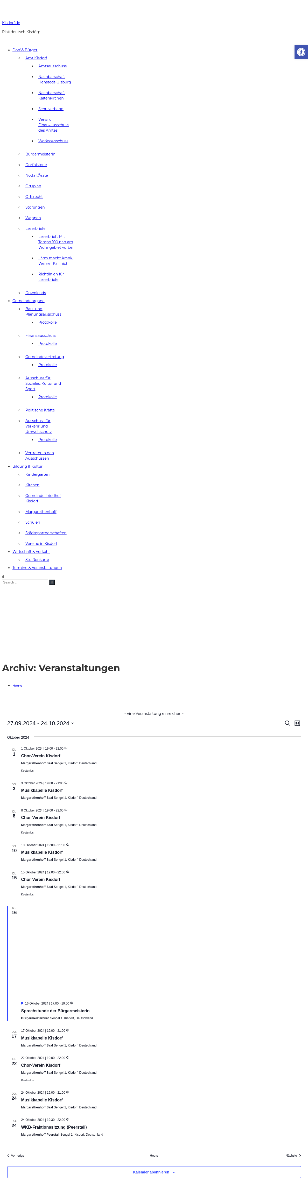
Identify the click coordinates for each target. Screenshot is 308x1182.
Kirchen (32, 485)
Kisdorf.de (11, 22)
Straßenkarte (37, 559)
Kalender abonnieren (151, 1172)
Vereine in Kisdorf (41, 543)
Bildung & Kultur (27, 466)
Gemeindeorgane (28, 300)
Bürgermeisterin (40, 154)
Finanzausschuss (40, 335)
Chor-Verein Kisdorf (40, 756)
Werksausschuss (53, 141)
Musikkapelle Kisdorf (42, 790)
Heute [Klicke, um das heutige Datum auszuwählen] (154, 1155)
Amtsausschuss (52, 66)
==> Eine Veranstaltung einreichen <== (153, 713)
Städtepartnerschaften (46, 533)
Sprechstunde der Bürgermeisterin (55, 1011)
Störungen (35, 207)
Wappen (33, 218)
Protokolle (47, 322)
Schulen (32, 522)
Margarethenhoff (41, 511)
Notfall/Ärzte (36, 175)
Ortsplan (33, 186)
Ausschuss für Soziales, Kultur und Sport (43, 383)
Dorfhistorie (36, 164)
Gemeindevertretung (44, 356)
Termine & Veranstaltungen (37, 567)
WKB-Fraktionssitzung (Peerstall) (54, 1127)
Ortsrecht (34, 196)
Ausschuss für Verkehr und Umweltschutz (38, 426)
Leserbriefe (35, 228)
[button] (301, 52)
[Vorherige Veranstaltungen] (15, 1155)
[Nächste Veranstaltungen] (293, 1155)
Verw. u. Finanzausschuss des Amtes (53, 125)
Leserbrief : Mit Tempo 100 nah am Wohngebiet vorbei (55, 242)
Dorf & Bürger (24, 50)
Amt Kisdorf (36, 58)
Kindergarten (37, 474)
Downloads (35, 292)
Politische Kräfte (40, 410)
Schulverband (51, 108)
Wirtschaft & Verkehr (31, 551)
